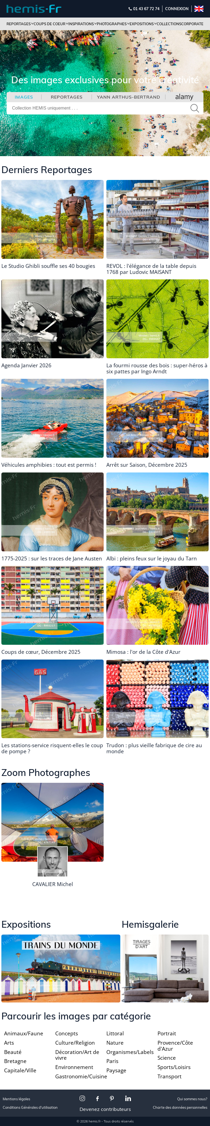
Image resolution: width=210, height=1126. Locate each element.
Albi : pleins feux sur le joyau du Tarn (151, 558)
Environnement (74, 1067)
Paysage (116, 1070)
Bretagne (15, 1061)
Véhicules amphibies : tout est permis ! (48, 464)
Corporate (192, 24)
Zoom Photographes (45, 772)
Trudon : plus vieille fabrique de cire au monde (154, 748)
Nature (115, 1042)
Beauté (13, 1052)
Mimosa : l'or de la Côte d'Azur (143, 651)
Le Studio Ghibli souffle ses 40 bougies (48, 266)
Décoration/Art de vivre (77, 1055)
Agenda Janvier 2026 (26, 365)
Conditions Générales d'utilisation (30, 1107)
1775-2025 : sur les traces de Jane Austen (51, 558)
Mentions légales (16, 1099)
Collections (169, 24)
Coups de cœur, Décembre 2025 (40, 651)
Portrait (167, 1033)
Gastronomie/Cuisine (81, 1076)
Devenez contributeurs (105, 1109)
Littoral (115, 1033)
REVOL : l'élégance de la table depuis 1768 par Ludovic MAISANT (151, 269)
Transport (170, 1076)
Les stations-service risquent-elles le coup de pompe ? (52, 748)
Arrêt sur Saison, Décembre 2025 (146, 464)
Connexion (177, 9)
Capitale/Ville (20, 1070)
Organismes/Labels (130, 1052)
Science (167, 1057)
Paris (112, 1061)
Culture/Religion (75, 1042)
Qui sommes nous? (192, 1099)
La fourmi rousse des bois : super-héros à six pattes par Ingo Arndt (157, 368)
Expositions (26, 924)
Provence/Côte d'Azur (175, 1045)
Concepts (66, 1033)
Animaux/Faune (23, 1033)
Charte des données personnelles (180, 1107)
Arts (9, 1042)
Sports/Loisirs (174, 1067)
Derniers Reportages (46, 170)
